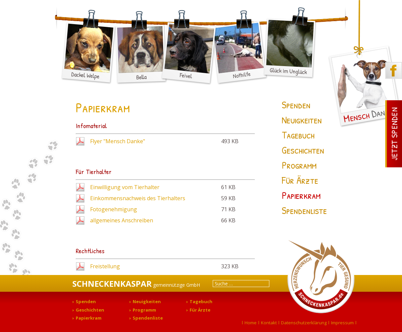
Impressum (342, 323)
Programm (299, 165)
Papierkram (301, 195)
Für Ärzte (300, 180)
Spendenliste (304, 210)
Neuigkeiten (302, 119)
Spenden (296, 104)
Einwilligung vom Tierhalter (124, 187)
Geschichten (303, 150)
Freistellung (105, 266)
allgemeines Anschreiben (121, 220)
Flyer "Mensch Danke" (117, 141)
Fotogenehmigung (113, 209)
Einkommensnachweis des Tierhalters (137, 198)
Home (251, 323)
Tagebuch (298, 135)
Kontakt (269, 323)
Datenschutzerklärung (304, 323)
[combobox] (241, 283)
